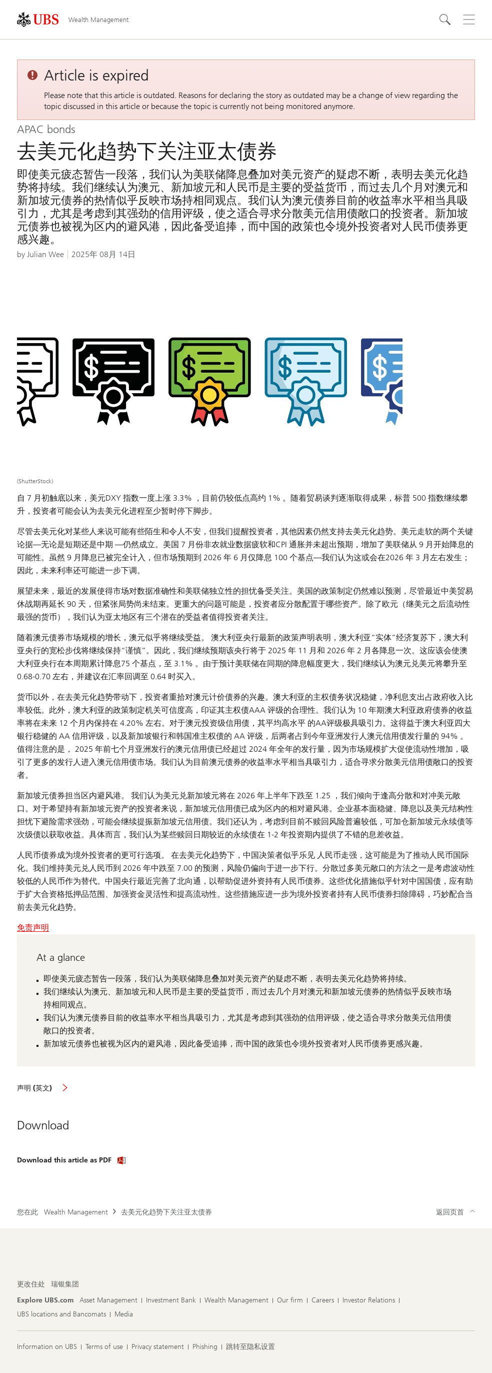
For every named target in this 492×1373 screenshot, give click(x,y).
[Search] (445, 20)
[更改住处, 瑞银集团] (65, 1284)
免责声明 (33, 927)
